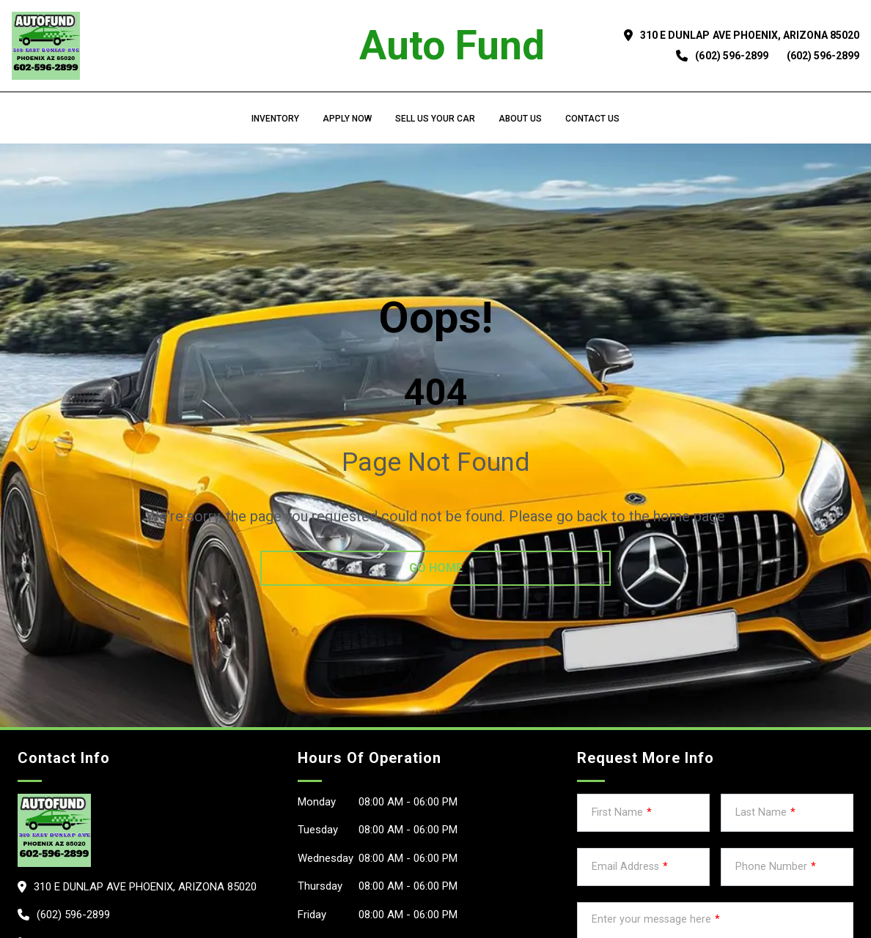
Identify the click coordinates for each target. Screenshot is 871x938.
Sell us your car (435, 118)
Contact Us (592, 118)
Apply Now (347, 118)
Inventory (275, 118)
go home (436, 568)
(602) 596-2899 (731, 56)
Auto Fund (452, 45)
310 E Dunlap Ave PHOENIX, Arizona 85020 (749, 35)
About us (520, 118)
